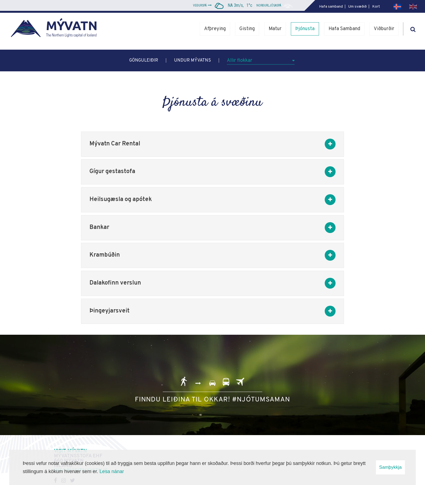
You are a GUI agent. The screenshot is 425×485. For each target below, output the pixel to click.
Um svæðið (357, 6)
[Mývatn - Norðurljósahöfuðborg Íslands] (56, 28)
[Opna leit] (413, 28)
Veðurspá (200, 5)
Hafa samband (331, 6)
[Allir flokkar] (261, 59)
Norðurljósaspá (268, 5)
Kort (376, 6)
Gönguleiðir (143, 60)
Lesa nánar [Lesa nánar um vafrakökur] (111, 471)
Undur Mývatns (192, 60)
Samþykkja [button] (390, 467)
